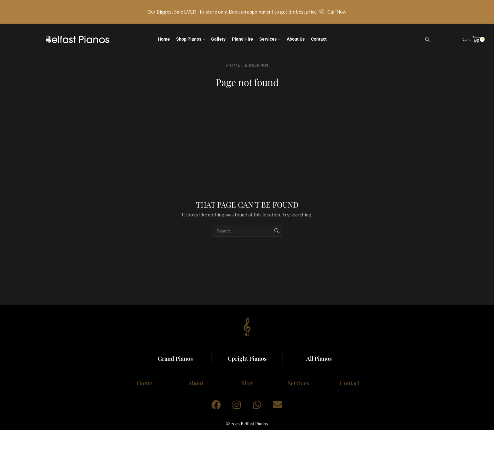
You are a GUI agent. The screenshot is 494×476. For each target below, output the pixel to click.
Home (164, 39)
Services (269, 39)
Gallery (218, 39)
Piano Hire (242, 39)
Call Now (337, 11)
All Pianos (319, 358)
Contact (319, 39)
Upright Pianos (247, 358)
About (196, 383)
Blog (247, 383)
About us (296, 39)
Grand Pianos (175, 358)
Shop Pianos (190, 39)
